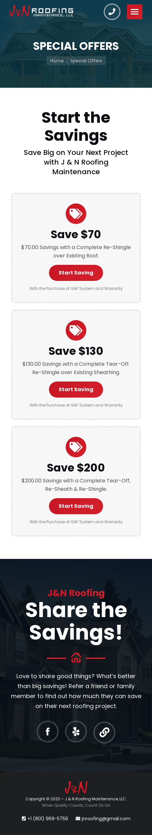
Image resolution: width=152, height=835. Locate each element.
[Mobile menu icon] (134, 11)
